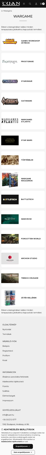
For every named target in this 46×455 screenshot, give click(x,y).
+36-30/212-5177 (9, 420)
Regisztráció (7, 351)
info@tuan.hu (8, 415)
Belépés (5, 346)
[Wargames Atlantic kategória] (31, 121)
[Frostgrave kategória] (31, 62)
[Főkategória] (6, 11)
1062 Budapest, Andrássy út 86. (15, 424)
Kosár (4, 360)
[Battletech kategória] (31, 199)
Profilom (6, 355)
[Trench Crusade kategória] (31, 278)
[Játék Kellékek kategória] (31, 298)
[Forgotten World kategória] (31, 239)
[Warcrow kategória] (31, 219)
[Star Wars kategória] (31, 140)
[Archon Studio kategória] (31, 258)
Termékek (6, 334)
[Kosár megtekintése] (42, 3)
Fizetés (5, 386)
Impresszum (7, 400)
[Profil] (36, 3)
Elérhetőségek (8, 396)
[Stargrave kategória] (31, 81)
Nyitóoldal (6, 329)
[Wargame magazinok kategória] (31, 180)
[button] (23, 3)
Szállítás (5, 391)
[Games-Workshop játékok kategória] (31, 42)
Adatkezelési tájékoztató (13, 382)
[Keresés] (30, 3)
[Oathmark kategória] (31, 101)
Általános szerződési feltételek (15, 377)
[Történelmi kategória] (31, 160)
